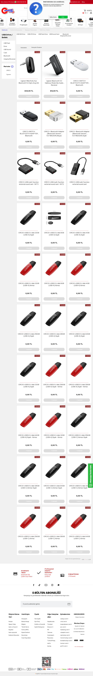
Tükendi (29, 96)
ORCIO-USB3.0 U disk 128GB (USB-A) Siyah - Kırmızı (79, 385)
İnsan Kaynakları (26, 638)
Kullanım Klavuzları (14, 635)
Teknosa (49, 632)
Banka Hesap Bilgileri (25, 623)
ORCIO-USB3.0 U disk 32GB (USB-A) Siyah (28, 385)
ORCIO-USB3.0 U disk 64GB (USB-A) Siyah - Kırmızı (28, 436)
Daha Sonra (53, 17)
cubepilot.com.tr (64, 632)
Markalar (8, 66)
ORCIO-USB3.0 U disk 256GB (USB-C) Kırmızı (29, 537)
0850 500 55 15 (20, 2)
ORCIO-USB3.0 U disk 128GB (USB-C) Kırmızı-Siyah (28, 487)
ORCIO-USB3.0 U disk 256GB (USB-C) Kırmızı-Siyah (79, 436)
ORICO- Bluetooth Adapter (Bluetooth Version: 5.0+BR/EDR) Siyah (79, 133)
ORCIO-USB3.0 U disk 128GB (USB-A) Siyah (54, 335)
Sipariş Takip (12, 624)
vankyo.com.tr (64, 619)
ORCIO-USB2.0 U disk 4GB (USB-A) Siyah (79, 234)
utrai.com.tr (63, 621)
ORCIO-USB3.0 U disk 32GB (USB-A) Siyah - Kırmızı (54, 436)
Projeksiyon (23, 22)
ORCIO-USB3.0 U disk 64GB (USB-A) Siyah (79, 335)
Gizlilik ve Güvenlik (39, 624)
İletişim (11, 621)
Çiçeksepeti (50, 635)
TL (88, 10)
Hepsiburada (50, 621)
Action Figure (35, 21)
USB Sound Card (7, 51)
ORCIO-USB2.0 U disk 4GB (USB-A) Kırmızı (79, 284)
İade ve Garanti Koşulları (13, 628)
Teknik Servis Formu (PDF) (25, 628)
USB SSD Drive (21, 34)
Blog (83, 2)
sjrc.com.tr (63, 627)
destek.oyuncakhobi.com (72, 2)
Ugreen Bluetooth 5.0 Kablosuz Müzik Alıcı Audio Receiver (54, 83)
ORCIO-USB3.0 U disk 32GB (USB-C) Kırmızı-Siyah (79, 487)
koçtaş (49, 646)
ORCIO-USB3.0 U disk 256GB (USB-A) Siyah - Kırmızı (54, 385)
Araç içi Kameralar (46, 21)
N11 (48, 629)
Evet (63, 17)
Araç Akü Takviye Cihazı (57, 22)
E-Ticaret (41, 673)
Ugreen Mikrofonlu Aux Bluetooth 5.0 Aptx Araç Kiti (29, 82)
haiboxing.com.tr (65, 629)
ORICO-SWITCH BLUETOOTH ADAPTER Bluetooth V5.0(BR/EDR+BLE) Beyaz (79, 83)
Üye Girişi (37, 621)
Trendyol (49, 624)
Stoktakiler (22, 48)
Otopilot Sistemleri (12, 22)
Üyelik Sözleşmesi (39, 627)
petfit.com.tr (64, 646)
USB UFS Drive (31, 34)
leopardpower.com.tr (65, 624)
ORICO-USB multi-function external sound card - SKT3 (29, 183)
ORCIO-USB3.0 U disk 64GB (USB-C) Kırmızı (79, 537)
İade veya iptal (13, 632)
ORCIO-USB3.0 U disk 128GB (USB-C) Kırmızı (54, 537)
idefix (49, 643)
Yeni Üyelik (37, 619)
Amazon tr (50, 627)
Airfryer (80, 22)
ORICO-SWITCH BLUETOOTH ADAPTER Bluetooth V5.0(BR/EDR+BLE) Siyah (28, 133)
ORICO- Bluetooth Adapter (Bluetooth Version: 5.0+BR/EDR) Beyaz (54, 133)
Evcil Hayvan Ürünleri (69, 21)
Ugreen (7, 74)
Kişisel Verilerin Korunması (26, 634)
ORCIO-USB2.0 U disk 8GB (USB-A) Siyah (54, 234)
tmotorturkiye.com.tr (65, 638)
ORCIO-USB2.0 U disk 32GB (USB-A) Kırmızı (28, 284)
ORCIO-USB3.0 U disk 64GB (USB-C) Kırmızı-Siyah (54, 487)
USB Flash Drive (7, 44)
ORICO (7, 70)
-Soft (37, 673)
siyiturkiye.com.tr (65, 635)
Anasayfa (24, 619)
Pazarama (50, 638)
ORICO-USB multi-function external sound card (79, 183)
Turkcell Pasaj (51, 640)
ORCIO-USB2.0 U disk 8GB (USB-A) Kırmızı (54, 284)
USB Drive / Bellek (7, 36)
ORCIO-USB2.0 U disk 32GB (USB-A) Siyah (28, 234)
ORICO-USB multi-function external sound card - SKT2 (54, 183)
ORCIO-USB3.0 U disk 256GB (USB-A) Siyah (29, 335)
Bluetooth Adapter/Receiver (9, 57)
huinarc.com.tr (64, 643)
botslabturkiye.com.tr (65, 640)
